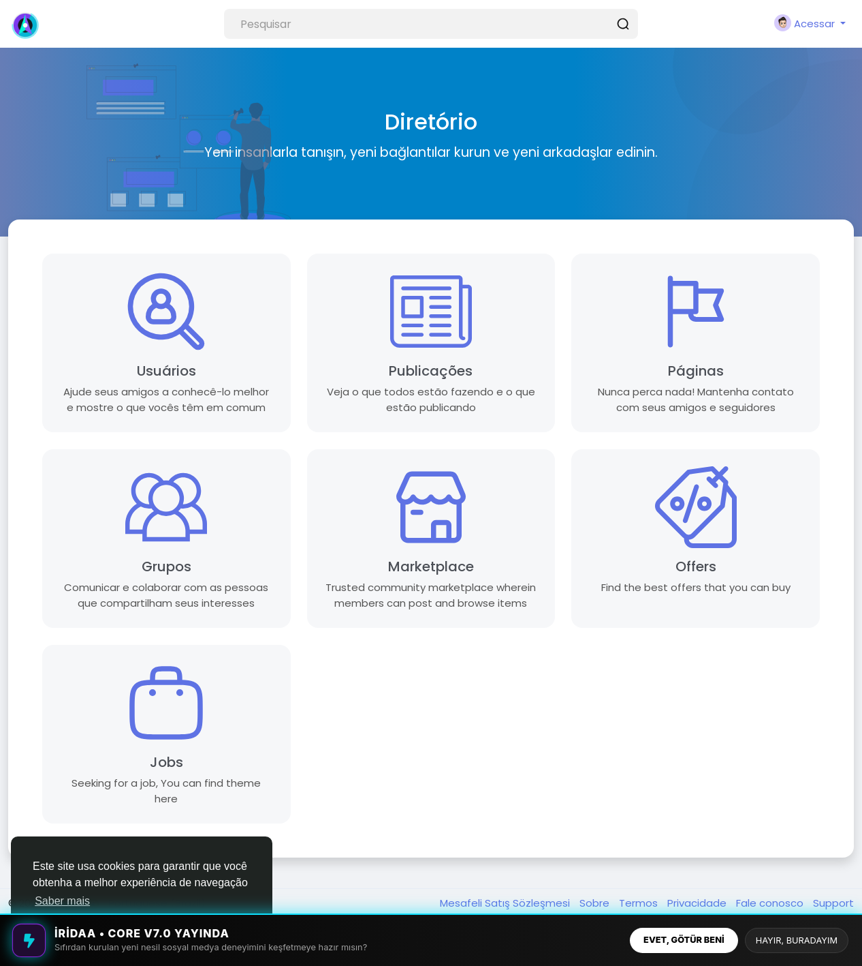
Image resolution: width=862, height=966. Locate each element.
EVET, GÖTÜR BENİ (683, 940)
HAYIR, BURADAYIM (796, 940)
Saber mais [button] (62, 901)
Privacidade (698, 903)
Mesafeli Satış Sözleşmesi (506, 903)
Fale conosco (771, 903)
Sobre (595, 903)
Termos (639, 903)
